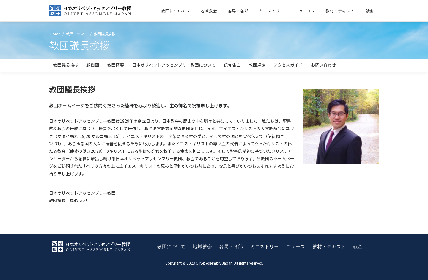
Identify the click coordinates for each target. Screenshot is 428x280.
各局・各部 (238, 11)
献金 (369, 11)
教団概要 (115, 65)
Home (54, 33)
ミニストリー (271, 11)
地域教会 (208, 11)
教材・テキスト (340, 11)
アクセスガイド (288, 65)
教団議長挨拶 (65, 65)
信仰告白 (232, 65)
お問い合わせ (323, 65)
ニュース (303, 11)
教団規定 (257, 65)
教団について (173, 11)
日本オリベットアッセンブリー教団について (173, 65)
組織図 (92, 65)
